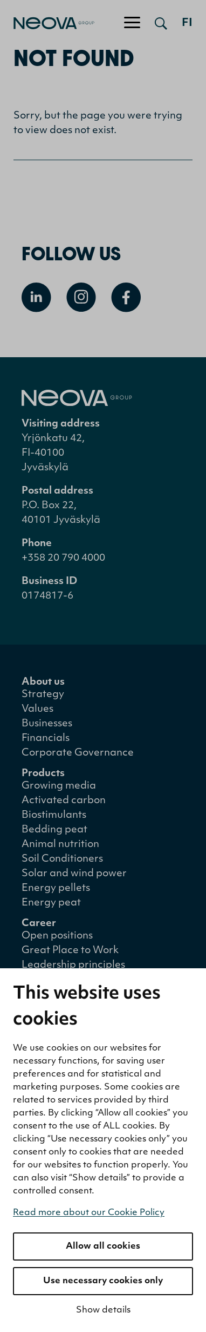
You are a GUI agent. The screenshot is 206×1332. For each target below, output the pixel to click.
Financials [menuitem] (46, 738)
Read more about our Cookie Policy (88, 1213)
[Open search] (161, 23)
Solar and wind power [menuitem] (74, 874)
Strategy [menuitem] (43, 695)
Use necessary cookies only (103, 1281)
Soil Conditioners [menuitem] (62, 859)
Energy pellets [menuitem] (56, 888)
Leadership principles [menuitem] (73, 965)
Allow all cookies (103, 1246)
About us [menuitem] (43, 682)
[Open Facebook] (126, 297)
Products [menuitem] (43, 774)
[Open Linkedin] (36, 297)
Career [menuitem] (39, 923)
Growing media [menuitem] (59, 786)
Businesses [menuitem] (47, 724)
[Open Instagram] (81, 297)
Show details (103, 1310)
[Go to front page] (47, 23)
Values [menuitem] (37, 709)
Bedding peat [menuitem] (54, 830)
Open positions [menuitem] (57, 936)
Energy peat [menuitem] (51, 903)
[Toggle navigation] (132, 23)
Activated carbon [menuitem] (64, 801)
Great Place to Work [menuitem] (70, 951)
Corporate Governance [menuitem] (78, 753)
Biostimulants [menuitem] (54, 815)
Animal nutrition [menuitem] (60, 844)
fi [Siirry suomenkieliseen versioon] (187, 23)
